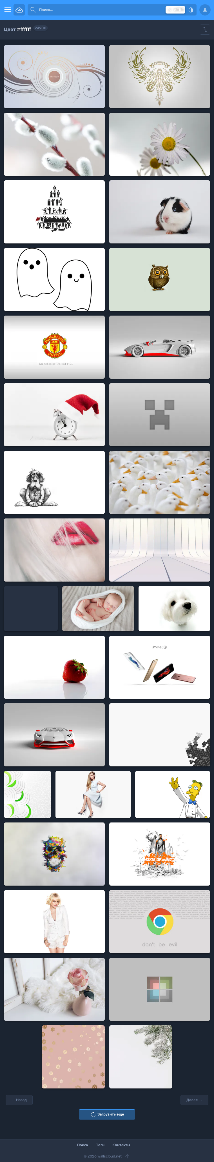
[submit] (33, 9)
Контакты (121, 1145)
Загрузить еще (107, 1114)
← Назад (19, 1100)
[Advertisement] (31, 608)
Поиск (82, 1145)
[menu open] (7, 10)
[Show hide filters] (205, 30)
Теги (100, 1145)
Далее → (194, 1100)
